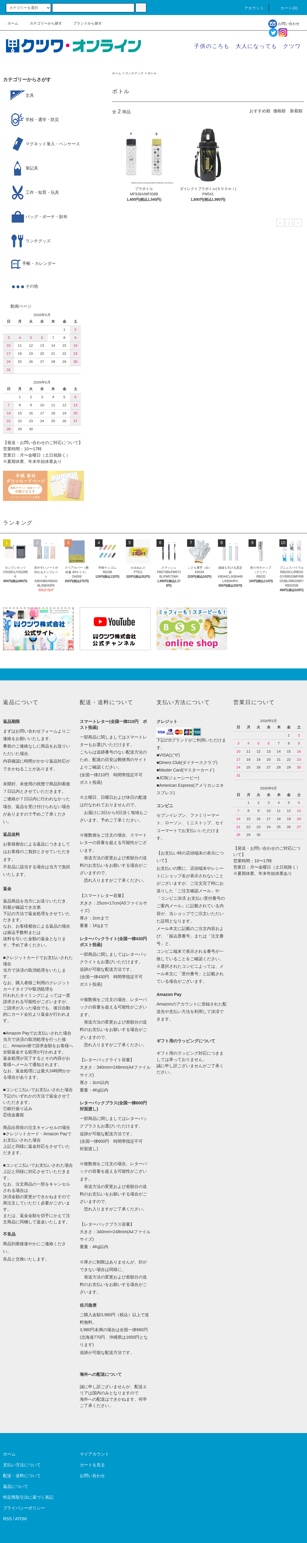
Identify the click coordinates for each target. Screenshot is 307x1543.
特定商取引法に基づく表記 (28, 1497)
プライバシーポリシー (24, 1508)
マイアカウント (94, 1454)
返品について (15, 1486)
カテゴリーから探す (42, 23)
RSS (7, 1518)
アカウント (250, 8)
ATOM (21, 1518)
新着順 (296, 110)
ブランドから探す (84, 23)
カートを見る (92, 1464)
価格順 (279, 110)
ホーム (12, 23)
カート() (285, 8)
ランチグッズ (134, 73)
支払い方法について (22, 1464)
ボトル (152, 73)
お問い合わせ (283, 24)
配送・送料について (22, 1475)
